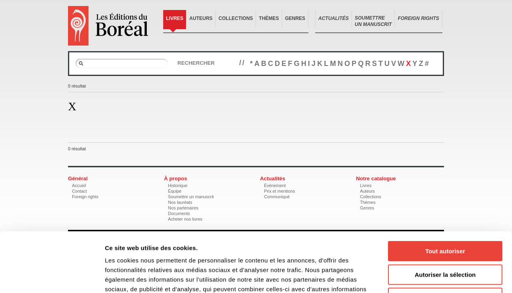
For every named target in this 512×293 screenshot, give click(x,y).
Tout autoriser (445, 195)
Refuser (445, 242)
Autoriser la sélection (445, 218)
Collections (235, 18)
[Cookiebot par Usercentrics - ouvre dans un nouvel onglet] (52, 277)
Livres (174, 18)
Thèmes (269, 18)
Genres (295, 18)
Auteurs (200, 18)
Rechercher (195, 63)
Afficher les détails (441, 277)
